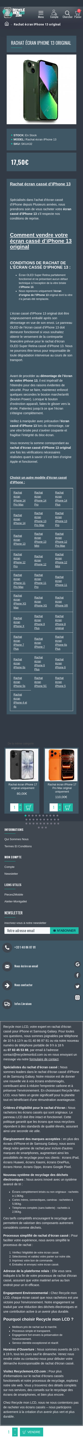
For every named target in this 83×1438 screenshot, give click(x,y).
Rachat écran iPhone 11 (61, 581)
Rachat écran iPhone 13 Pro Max (40, 519)
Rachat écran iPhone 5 (60, 682)
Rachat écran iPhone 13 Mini (40, 539)
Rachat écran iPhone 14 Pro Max (19, 498)
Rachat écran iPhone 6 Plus (39, 663)
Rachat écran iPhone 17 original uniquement (22, 786)
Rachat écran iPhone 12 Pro (19, 560)
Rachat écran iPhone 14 (19, 519)
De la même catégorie (21, 743)
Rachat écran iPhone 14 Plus (61, 498)
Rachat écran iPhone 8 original (60, 622)
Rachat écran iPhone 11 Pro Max (19, 581)
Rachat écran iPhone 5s (19, 682)
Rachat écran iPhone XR (61, 601)
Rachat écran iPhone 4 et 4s (20, 700)
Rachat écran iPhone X (19, 622)
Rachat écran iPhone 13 (19, 539)
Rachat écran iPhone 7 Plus (19, 642)
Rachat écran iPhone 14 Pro (40, 498)
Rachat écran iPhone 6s (19, 663)
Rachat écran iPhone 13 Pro (61, 519)
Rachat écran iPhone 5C (40, 682)
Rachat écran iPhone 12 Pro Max (61, 539)
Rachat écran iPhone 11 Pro (40, 581)
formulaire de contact (43, 1059)
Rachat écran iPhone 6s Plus (61, 642)
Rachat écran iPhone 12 (40, 560)
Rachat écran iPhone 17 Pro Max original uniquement (62, 788)
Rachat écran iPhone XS (40, 601)
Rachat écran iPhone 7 (39, 642)
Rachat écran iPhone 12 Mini (61, 560)
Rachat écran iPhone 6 (60, 663)
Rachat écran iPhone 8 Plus (39, 622)
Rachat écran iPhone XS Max (20, 601)
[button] (26, 815)
